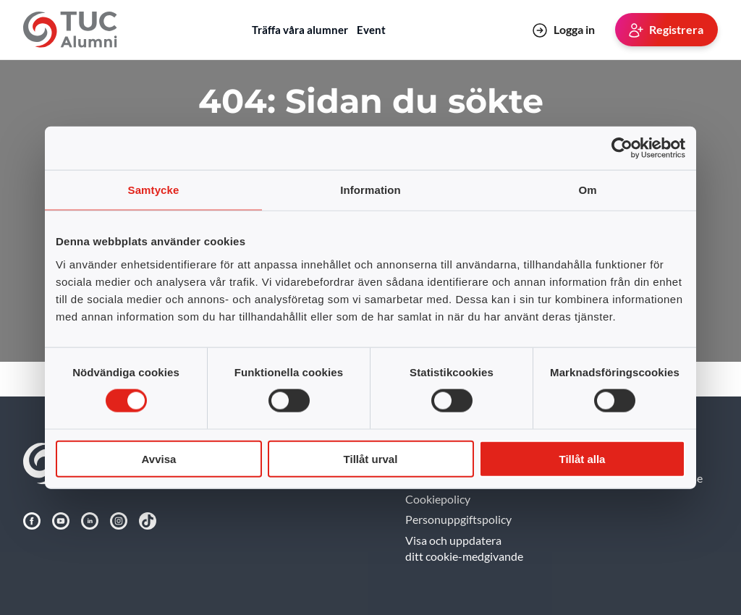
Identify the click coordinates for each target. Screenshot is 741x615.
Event (371, 29)
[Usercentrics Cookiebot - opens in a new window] (622, 148)
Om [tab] (587, 190)
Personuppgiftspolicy (458, 519)
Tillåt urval (371, 458)
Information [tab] (370, 190)
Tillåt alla (582, 458)
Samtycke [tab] (153, 190)
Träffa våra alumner (300, 29)
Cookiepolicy (437, 499)
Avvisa (159, 458)
